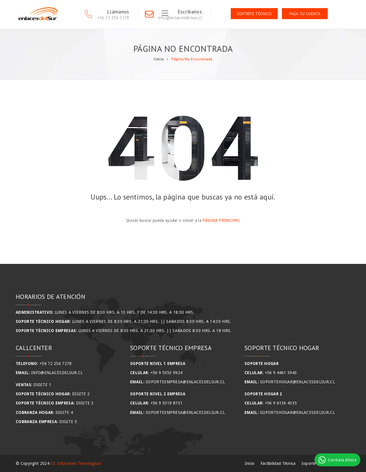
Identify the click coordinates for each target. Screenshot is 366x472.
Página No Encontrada (191, 58)
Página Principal (221, 220)
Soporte (308, 463)
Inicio (159, 58)
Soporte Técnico (254, 13)
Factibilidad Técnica (278, 463)
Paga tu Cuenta (305, 13)
